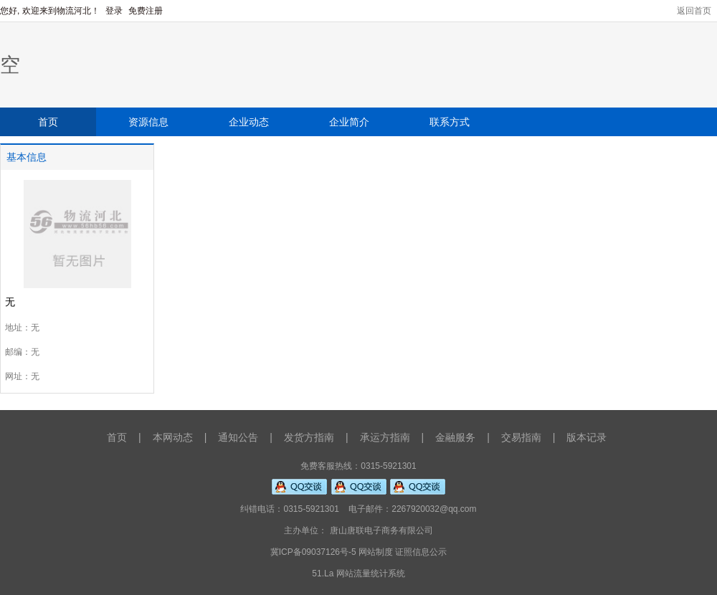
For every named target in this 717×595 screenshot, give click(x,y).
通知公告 (238, 437)
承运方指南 (385, 437)
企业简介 (349, 122)
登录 (115, 11)
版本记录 (586, 437)
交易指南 (521, 437)
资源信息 (148, 122)
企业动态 (249, 122)
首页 (48, 122)
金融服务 (455, 437)
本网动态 (173, 437)
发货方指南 (309, 437)
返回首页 (694, 11)
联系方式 (449, 122)
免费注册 (145, 11)
